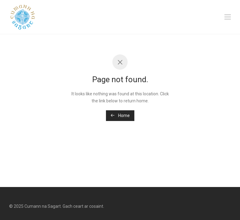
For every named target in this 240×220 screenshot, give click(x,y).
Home (120, 115)
